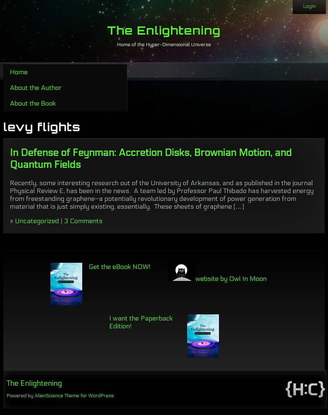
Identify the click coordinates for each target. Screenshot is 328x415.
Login (309, 6)
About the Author (36, 88)
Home (19, 72)
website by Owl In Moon (217, 279)
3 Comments (83, 221)
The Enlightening (164, 30)
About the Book (33, 103)
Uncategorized (37, 221)
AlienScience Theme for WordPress (74, 395)
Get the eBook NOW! (119, 267)
